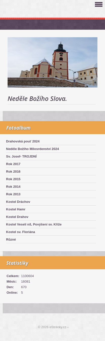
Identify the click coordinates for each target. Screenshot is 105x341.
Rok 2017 (13, 164)
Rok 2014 (13, 186)
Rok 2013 (13, 194)
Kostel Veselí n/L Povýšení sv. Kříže (34, 224)
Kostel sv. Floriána (20, 232)
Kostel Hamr (15, 209)
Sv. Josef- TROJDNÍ (21, 156)
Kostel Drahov (17, 217)
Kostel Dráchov (18, 202)
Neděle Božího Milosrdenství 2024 (32, 149)
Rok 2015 (13, 179)
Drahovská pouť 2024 (23, 141)
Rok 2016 (13, 171)
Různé (11, 239)
